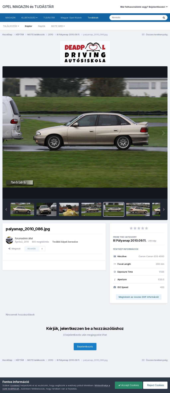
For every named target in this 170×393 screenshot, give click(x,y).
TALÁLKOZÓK (11, 26)
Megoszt (14, 248)
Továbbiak (93, 17)
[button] (6, 209)
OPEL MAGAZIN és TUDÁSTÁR (28, 6)
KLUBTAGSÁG (29, 17)
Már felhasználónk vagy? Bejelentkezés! (144, 6)
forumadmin (21, 238)
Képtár (28, 26)
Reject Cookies (155, 385)
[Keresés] (125, 17)
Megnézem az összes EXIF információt (139, 297)
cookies (15, 385)
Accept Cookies (128, 385)
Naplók (41, 26)
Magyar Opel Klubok (71, 17)
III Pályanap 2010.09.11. (129, 240)
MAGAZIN (10, 17)
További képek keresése (65, 241)
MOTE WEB (58, 26)
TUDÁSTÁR (49, 17)
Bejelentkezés (85, 346)
